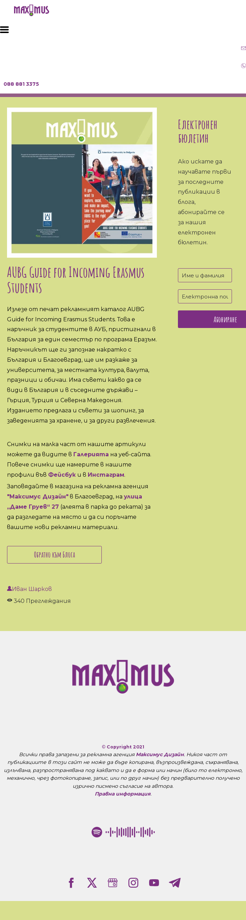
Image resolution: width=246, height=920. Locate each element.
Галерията (91, 454)
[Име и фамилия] (205, 275)
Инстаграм (106, 474)
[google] (113, 883)
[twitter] (92, 883)
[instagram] (133, 883)
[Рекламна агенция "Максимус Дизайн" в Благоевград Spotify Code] (123, 832)
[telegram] (175, 883)
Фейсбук (62, 474)
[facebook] (71, 883)
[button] (4, 29)
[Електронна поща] (205, 296)
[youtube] (154, 883)
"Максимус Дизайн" (37, 496)
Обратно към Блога (54, 554)
